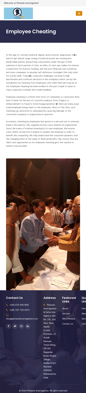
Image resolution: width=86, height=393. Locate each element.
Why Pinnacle (68, 319)
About (65, 309)
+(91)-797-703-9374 (18, 310)
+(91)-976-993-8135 (17, 305)
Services (66, 314)
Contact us (67, 324)
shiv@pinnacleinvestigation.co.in (22, 317)
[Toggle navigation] (79, 13)
